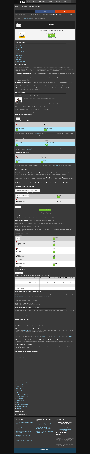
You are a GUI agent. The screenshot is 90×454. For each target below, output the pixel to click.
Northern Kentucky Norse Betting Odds (24, 317)
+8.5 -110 (59, 200)
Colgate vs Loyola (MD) (21, 359)
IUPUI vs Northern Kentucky (22, 363)
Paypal (70, 336)
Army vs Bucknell (19, 361)
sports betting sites (27, 330)
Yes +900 (54, 262)
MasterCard (44, 336)
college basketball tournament (21, 296)
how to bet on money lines (46, 167)
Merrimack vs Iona (20, 365)
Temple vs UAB (19, 379)
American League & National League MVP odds (24, 423)
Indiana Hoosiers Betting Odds (22, 315)
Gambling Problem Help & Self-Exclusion (65, 430)
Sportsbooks (43, 2)
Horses (51, 2)
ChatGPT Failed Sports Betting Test (24, 440)
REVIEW (22, 36)
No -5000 (55, 263)
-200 (54, 256)
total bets (29, 149)
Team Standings (19, 55)
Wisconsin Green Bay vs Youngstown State (25, 382)
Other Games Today (20, 61)
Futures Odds (19, 57)
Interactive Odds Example (21, 51)
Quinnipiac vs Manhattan (21, 369)
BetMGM (37, 133)
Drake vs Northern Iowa (21, 400)
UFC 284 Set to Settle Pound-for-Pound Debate (23, 436)
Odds (29, 2)
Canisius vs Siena (19, 375)
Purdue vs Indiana (20, 367)
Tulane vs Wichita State (21, 380)
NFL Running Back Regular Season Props (24, 427)
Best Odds (18, 49)
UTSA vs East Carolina (20, 392)
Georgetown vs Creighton (21, 406)
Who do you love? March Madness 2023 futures (24, 432)
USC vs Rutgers (19, 408)
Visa (38, 336)
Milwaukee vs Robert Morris (22, 384)
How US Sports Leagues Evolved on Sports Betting (44, 432)
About (66, 2)
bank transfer (57, 336)
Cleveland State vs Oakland (22, 396)
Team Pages (18, 59)
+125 (54, 248)
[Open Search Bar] (70, 1)
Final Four (45, 296)
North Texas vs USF (20, 357)
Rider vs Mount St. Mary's (21, 388)
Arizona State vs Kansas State (22, 404)
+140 (54, 255)
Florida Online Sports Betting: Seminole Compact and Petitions (43, 427)
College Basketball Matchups (22, 414)
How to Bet (59, 2)
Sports (35, 2)
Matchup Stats (19, 45)
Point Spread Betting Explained (43, 424)
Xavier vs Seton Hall (20, 373)
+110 (54, 241)
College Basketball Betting (25, 18)
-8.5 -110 (59, 201)
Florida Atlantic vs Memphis (22, 394)
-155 (54, 243)
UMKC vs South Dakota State (22, 376)
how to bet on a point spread (49, 135)
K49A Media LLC (59, 437)
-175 (54, 250)
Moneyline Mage (19, 47)
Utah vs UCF (18, 402)
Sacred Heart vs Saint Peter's (22, 371)
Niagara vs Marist (20, 390)
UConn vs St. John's (20, 355)
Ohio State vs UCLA (20, 398)
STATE (18, 23)
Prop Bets (18, 53)
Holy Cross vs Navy (20, 386)
